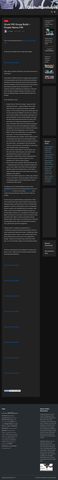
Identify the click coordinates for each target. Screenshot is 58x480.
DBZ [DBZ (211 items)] (11, 421)
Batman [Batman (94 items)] (8, 417)
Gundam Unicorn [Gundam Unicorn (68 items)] (11, 430)
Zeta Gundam (17, 390)
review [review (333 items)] (14, 446)
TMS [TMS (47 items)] (8, 448)
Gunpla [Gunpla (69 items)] (3, 432)
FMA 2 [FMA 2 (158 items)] (9, 426)
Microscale (9, 191)
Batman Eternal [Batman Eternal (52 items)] (13, 417)
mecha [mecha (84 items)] (13, 438)
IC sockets (29, 191)
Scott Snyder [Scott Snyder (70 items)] (4, 448)
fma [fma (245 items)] (3, 426)
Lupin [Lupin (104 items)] (9, 436)
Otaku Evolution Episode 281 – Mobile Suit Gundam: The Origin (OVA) (49, 170)
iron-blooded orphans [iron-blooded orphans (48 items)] (9, 432)
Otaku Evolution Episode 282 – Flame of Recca (49, 162)
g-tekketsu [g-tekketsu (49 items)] (15, 428)
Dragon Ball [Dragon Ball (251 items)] (8, 424)
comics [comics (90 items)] (8, 421)
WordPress (45, 477)
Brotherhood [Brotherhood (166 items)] (5, 419)
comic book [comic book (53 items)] (4, 421)
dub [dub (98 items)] (13, 424)
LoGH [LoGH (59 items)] (6, 436)
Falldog (11, 31)
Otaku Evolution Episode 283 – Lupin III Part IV (49, 156)
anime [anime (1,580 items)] (11, 413)
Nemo (11, 390)
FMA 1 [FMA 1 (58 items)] (6, 426)
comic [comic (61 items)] (15, 419)
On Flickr (16, 62)
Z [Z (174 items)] (10, 448)
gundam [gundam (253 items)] (4, 430)
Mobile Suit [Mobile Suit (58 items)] (8, 439)
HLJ (31, 228)
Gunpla (6, 21)
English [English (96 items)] (16, 424)
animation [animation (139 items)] (4, 413)
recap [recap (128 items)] (10, 446)
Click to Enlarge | (9, 62)
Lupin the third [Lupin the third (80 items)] (8, 438)
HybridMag (53, 477)
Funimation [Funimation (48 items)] (11, 428)
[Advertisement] (49, 110)
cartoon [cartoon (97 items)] (11, 419)
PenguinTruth (52, 418)
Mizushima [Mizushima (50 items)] (4, 439)
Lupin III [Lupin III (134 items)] (13, 436)
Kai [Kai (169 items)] (7, 434)
